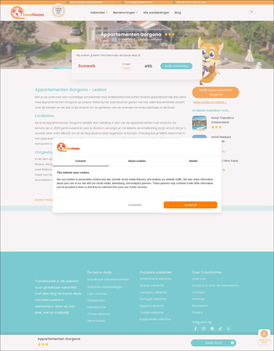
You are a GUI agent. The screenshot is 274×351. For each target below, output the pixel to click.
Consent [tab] (80, 161)
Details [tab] (193, 161)
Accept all (190, 204)
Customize (135, 204)
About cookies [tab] (137, 161)
